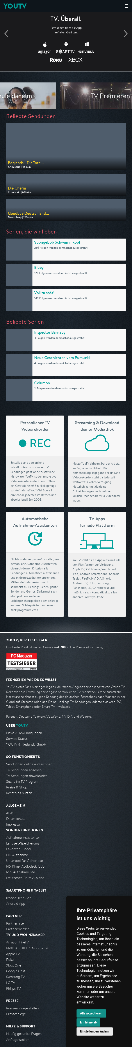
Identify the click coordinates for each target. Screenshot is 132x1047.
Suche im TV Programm (23, 781)
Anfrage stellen (17, 1039)
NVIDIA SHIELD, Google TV (27, 948)
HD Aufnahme (17, 855)
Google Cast (15, 971)
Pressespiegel (16, 1014)
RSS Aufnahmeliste (20, 872)
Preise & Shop (16, 787)
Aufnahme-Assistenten (23, 837)
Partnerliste (15, 923)
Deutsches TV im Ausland (25, 878)
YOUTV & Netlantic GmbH (26, 744)
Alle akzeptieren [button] (91, 1013)
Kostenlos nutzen (19, 793)
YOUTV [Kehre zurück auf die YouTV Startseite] (15, 6)
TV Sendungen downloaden (27, 775)
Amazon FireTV (17, 942)
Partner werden (18, 929)
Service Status (17, 738)
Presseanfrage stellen (22, 1008)
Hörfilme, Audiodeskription (26, 866)
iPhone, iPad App (19, 898)
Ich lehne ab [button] (88, 1022)
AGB (9, 813)
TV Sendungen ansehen (24, 770)
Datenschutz (15, 818)
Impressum (14, 824)
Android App (15, 903)
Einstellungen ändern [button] (94, 1031)
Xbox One (13, 965)
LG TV (10, 982)
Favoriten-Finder (18, 849)
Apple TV (13, 954)
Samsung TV (15, 976)
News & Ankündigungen (24, 733)
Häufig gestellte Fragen (24, 1033)
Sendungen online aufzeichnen (29, 764)
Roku (10, 959)
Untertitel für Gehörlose (24, 860)
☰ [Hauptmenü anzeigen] (126, 6)
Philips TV (13, 988)
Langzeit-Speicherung (22, 843)
